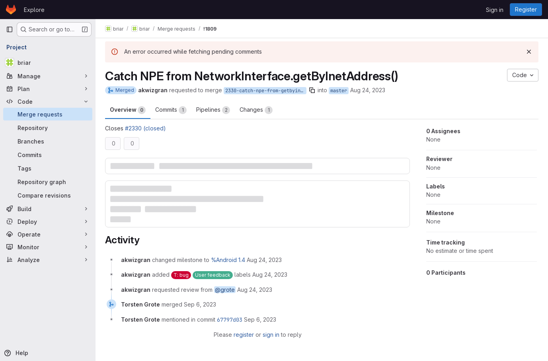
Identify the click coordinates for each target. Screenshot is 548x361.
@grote (225, 289)
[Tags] (47, 168)
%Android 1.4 (228, 259)
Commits (171, 110)
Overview (128, 110)
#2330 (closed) (145, 128)
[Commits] (47, 154)
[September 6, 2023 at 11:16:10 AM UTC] (200, 304)
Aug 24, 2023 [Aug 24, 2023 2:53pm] (367, 90)
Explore (34, 9)
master (338, 90)
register (244, 334)
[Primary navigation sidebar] (9, 29)
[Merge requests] (47, 114)
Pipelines (213, 110)
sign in (271, 334)
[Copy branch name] (312, 90)
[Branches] (47, 141)
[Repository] (47, 127)
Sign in (494, 9)
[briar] (47, 62)
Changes (256, 110)
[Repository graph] (47, 181)
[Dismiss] (529, 51)
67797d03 (229, 319)
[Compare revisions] (47, 195)
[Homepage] (11, 9)
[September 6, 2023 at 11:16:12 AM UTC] (260, 319)
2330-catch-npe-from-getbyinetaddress (265, 90)
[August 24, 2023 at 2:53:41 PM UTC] (264, 259)
